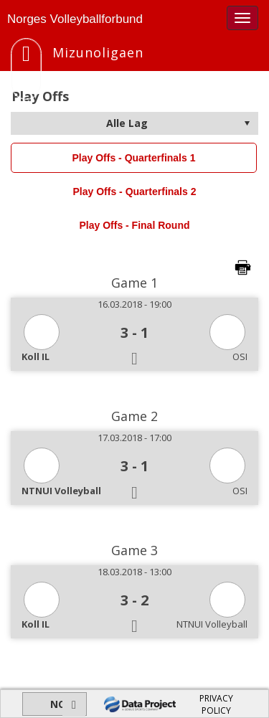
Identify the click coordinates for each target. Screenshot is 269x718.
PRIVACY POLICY (216, 704)
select (246, 123)
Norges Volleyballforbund (75, 19)
